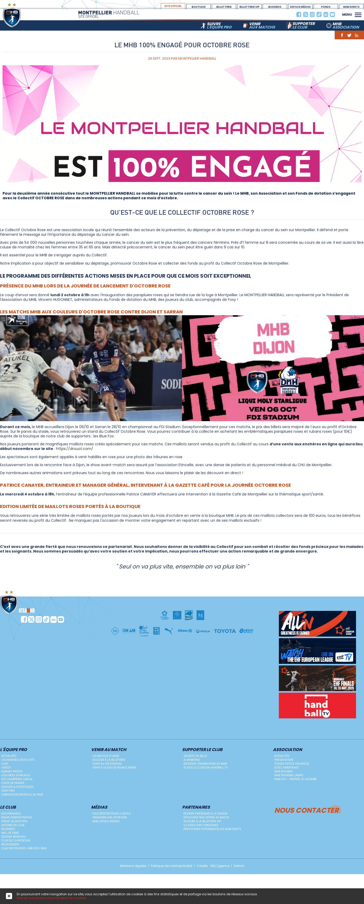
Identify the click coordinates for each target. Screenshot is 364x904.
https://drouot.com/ (74, 448)
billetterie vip (249, 7)
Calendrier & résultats (18, 759)
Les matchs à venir (105, 756)
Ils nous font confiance (200, 825)
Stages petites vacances (291, 763)
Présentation (283, 759)
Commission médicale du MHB (22, 794)
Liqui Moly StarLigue (15, 775)
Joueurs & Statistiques (17, 786)
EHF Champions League (16, 779)
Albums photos (12, 771)
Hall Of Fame (10, 832)
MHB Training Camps (288, 775)
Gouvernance (11, 813)
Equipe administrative (16, 817)
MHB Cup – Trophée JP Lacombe (295, 779)
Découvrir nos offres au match (206, 817)
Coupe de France (12, 783)
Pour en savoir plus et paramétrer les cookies (51, 898)
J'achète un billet (195, 756)
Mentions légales (133, 866)
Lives (4, 763)
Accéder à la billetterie (108, 759)
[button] (358, 14)
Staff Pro (8, 790)
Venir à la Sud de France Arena (114, 767)
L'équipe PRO (13, 750)
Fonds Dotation (325, 7)
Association (287, 750)
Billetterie (224, 7)
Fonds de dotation (14, 821)
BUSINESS (274, 7)
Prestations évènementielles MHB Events (212, 829)
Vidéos (6, 767)
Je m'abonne (191, 759)
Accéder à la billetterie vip (202, 821)
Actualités (8, 756)
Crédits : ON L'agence (213, 866)
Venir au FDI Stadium (106, 763)
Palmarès (8, 829)
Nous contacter (306, 809)
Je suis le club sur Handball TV (205, 767)
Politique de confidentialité (171, 866)
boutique (199, 7)
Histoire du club (12, 825)
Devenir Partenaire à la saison (205, 813)
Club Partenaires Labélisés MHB (23, 848)
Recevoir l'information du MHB (205, 763)
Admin (239, 866)
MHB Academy (283, 771)
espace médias (300, 7)
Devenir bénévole (13, 836)
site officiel (173, 6)
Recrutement (10, 844)
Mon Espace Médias (106, 821)
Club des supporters (16, 840)
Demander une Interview (109, 817)
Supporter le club (202, 750)
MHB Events (351, 7)
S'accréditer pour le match (111, 813)
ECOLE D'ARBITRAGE (286, 767)
